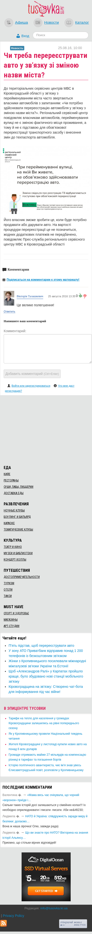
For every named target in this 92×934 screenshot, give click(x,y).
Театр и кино (13, 547)
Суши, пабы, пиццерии (18, 486)
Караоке (9, 523)
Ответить (9, 311)
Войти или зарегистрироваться (31, 385)
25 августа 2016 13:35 (61, 296)
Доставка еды (14, 493)
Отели (8, 589)
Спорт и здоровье (16, 613)
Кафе (7, 474)
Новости (51, 22)
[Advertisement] (46, 429)
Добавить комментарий (32, 374)
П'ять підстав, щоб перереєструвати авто (41, 645)
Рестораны (11, 480)
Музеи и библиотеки (18, 553)
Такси (8, 596)
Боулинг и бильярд (17, 517)
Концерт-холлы (15, 559)
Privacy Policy (13, 916)
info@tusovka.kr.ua (53, 908)
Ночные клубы (14, 510)
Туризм (9, 583)
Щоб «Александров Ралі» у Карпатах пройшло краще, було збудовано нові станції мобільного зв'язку (46, 676)
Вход (25, 36)
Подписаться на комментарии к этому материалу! (43, 279)
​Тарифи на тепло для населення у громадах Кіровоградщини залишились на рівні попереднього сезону (44, 723)
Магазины (11, 619)
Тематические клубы (18, 529)
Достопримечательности (22, 577)
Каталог (82, 22)
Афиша (21, 22)
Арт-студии (11, 626)
